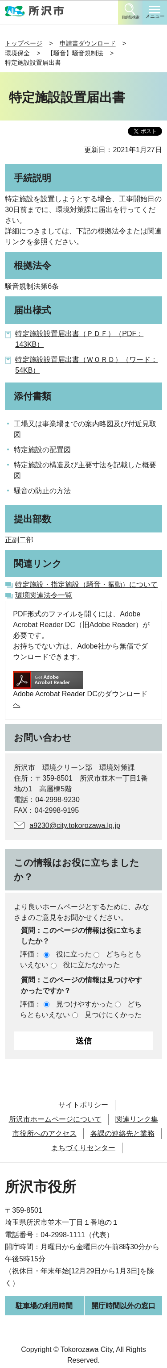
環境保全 (17, 53)
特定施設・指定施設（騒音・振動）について (86, 584)
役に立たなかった (91, 965)
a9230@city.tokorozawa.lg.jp (74, 825)
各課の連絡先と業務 (122, 1133)
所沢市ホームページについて (55, 1119)
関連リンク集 (136, 1119)
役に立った (74, 954)
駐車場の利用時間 (44, 1306)
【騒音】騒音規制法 (75, 53)
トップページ (23, 43)
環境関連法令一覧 (43, 595)
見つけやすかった (84, 1004)
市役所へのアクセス (44, 1133)
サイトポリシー (83, 1105)
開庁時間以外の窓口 (123, 1306)
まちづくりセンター (83, 1148)
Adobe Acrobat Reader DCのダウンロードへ (80, 689)
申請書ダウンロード (88, 43)
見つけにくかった (113, 1015)
